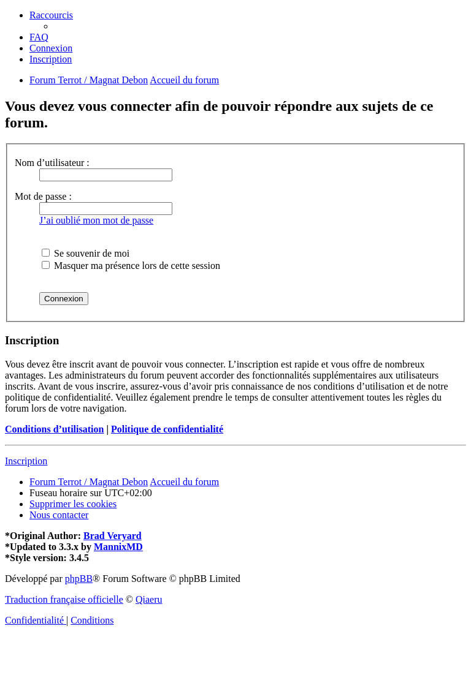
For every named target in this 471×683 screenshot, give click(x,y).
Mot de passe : (43, 196)
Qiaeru (149, 599)
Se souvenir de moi (85, 253)
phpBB (79, 578)
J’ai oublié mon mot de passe (96, 220)
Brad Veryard (112, 535)
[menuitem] (38, 37)
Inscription (26, 461)
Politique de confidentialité (167, 429)
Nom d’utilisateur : (52, 162)
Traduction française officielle (64, 599)
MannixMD (118, 546)
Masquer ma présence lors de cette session (131, 265)
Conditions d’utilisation (54, 429)
